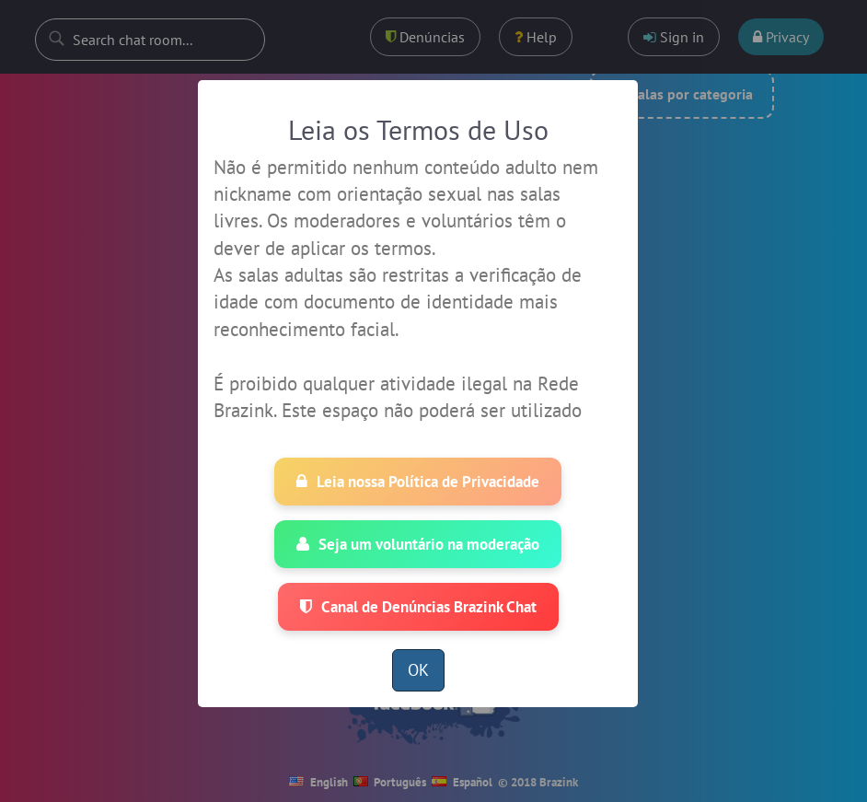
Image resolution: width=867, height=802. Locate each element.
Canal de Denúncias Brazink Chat (418, 607)
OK (418, 669)
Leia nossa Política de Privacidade (417, 481)
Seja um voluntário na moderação (417, 544)
